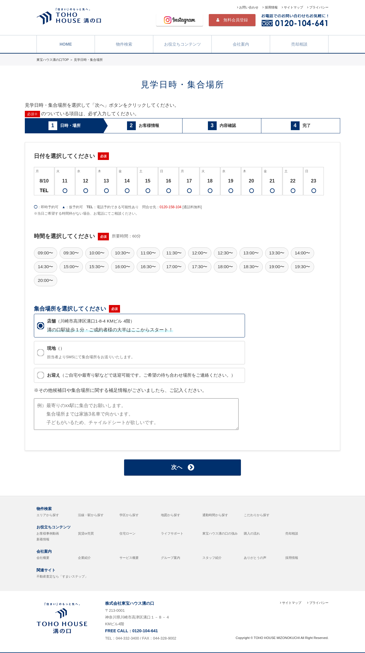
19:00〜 (276, 266)
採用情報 (270, 7)
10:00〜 (97, 252)
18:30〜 (251, 266)
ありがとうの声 (255, 557)
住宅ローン (127, 533)
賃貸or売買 (86, 533)
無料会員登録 (232, 20)
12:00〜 (199, 252)
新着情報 (42, 539)
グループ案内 (170, 557)
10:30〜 (122, 252)
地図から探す (170, 515)
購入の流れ (252, 533)
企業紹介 (84, 557)
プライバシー (317, 7)
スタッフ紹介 (212, 557)
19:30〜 (302, 266)
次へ (182, 467)
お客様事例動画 (47, 533)
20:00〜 (45, 280)
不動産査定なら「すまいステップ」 (62, 576)
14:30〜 (45, 266)
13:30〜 (276, 252)
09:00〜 (45, 252)
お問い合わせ (247, 7)
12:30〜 (225, 252)
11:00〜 (148, 252)
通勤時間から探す (215, 515)
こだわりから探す (257, 515)
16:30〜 (148, 266)
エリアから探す (47, 515)
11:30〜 (174, 252)
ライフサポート (172, 533)
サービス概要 (129, 557)
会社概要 (42, 557)
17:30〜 (199, 266)
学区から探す (129, 515)
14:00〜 (302, 252)
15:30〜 (97, 266)
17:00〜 (174, 266)
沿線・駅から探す (91, 515)
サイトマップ (292, 7)
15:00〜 (71, 266)
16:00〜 (122, 266)
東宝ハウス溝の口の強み (220, 533)
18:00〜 (225, 266)
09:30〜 (71, 252)
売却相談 (299, 43)
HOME (66, 43)
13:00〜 (251, 252)
